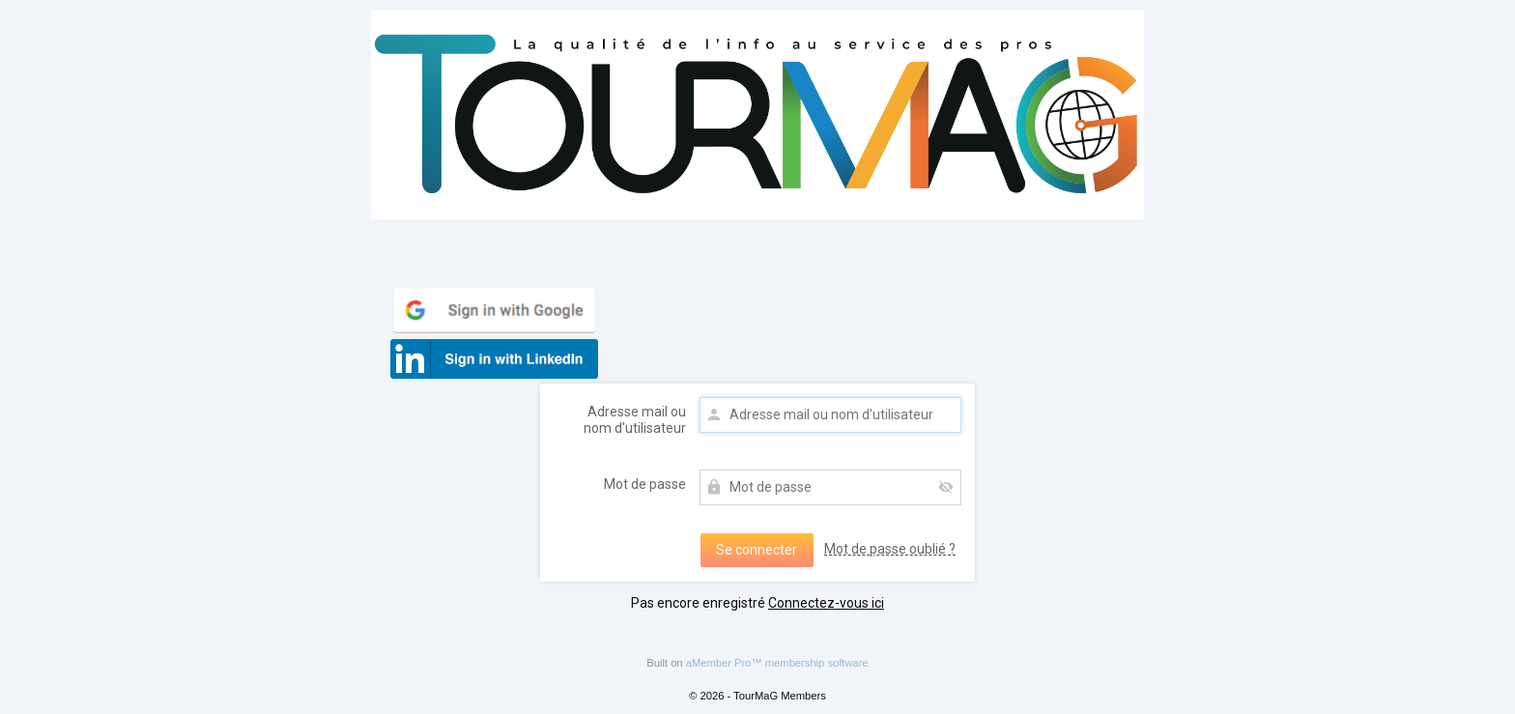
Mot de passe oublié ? (890, 549)
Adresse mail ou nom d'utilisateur (635, 420)
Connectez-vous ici (826, 603)
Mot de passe (645, 484)
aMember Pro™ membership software (777, 663)
